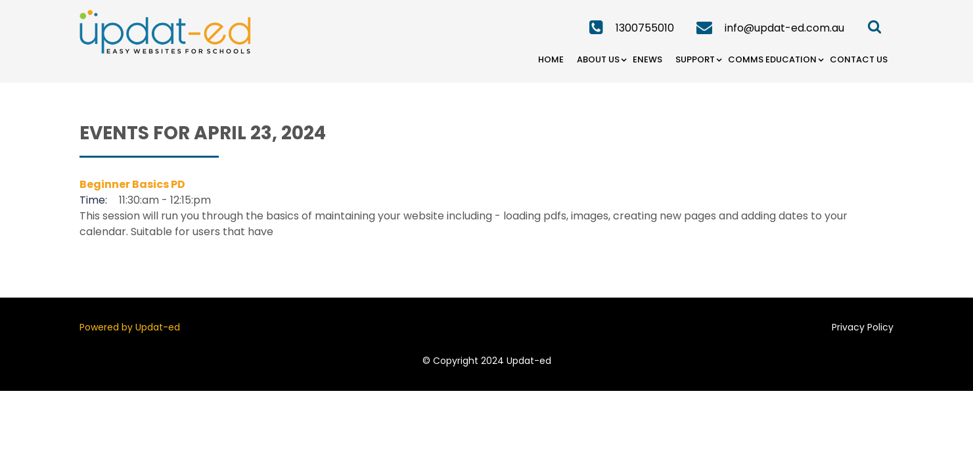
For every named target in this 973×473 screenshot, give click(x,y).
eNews (647, 59)
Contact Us (859, 59)
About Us (598, 59)
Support (695, 59)
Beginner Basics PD (132, 184)
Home (551, 59)
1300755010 (645, 27)
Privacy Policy (863, 327)
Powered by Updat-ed (129, 327)
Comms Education (772, 59)
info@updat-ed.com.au (784, 27)
